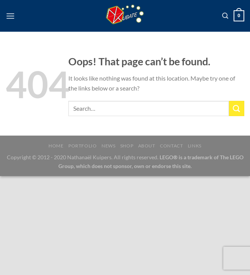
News (108, 146)
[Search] (225, 15)
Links (195, 146)
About (146, 146)
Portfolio (82, 146)
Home (55, 146)
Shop (126, 146)
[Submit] (236, 108)
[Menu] (10, 15)
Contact (171, 146)
